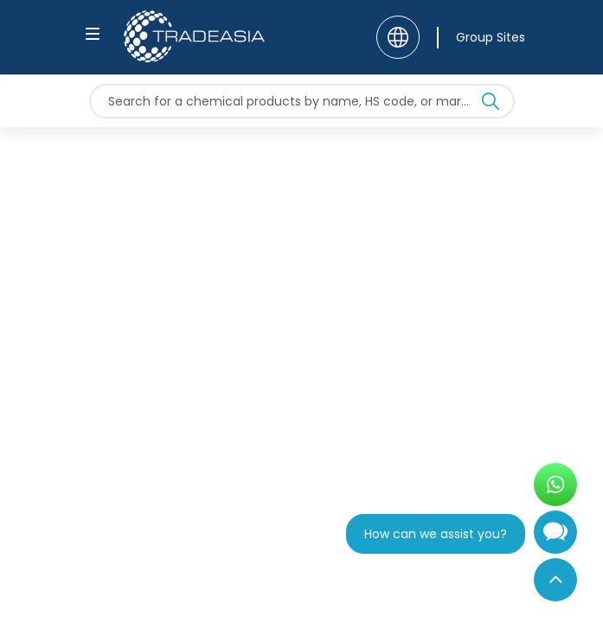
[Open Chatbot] (555, 539)
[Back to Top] (555, 579)
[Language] (398, 37)
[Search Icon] (490, 104)
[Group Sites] (481, 37)
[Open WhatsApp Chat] (555, 484)
